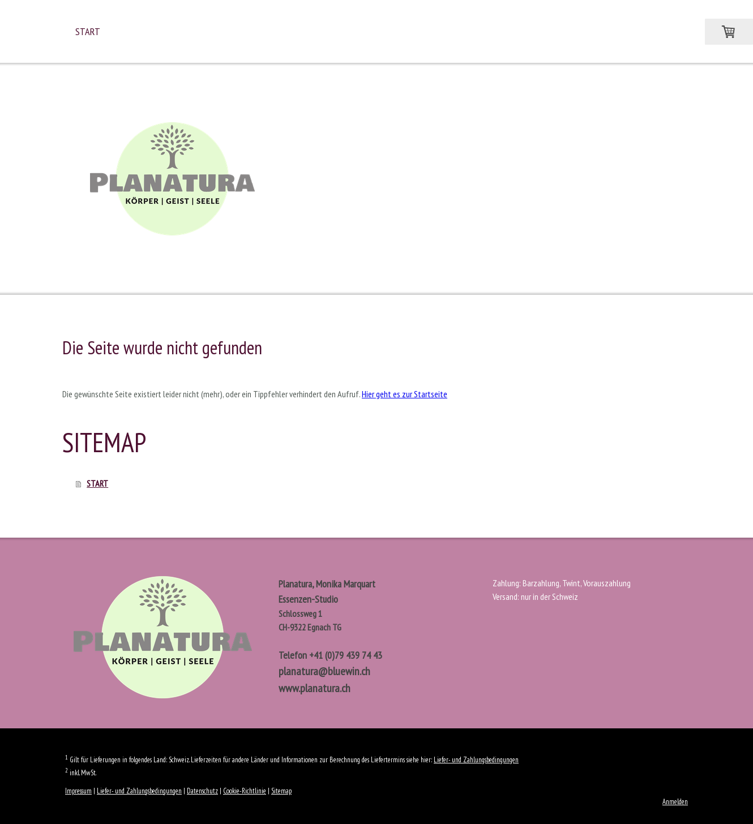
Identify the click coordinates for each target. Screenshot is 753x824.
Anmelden (675, 801)
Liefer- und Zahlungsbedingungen (476, 760)
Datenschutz (202, 791)
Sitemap (281, 791)
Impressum (78, 791)
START (87, 31)
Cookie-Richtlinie (244, 791)
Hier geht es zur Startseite (404, 394)
